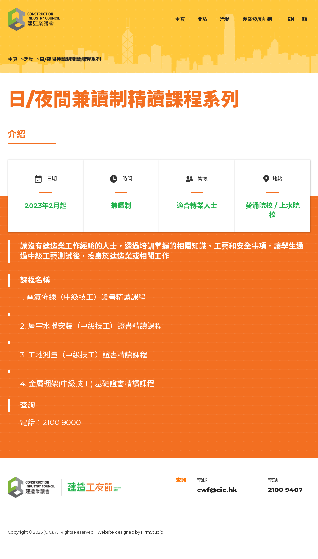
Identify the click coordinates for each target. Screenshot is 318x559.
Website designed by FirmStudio (130, 532)
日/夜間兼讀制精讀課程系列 (70, 59)
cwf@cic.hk (217, 490)
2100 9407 (285, 490)
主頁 (13, 59)
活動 (29, 59)
